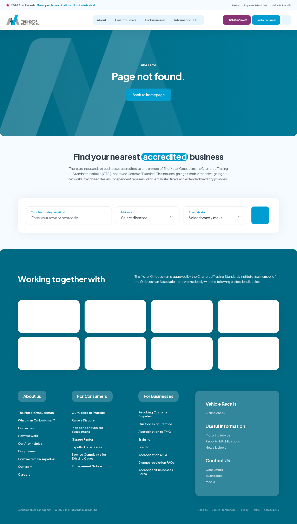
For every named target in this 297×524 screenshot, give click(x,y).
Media (210, 482)
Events (143, 447)
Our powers (27, 451)
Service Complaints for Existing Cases (89, 456)
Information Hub (186, 20)
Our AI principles (30, 443)
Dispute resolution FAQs (156, 462)
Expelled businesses (87, 447)
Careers (24, 474)
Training (144, 439)
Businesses (214, 475)
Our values (26, 428)
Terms (256, 509)
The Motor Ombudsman (36, 412)
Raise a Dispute (83, 420)
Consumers (214, 469)
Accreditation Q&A (152, 455)
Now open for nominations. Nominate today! (66, 5)
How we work (28, 436)
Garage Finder (82, 439)
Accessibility (271, 509)
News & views (216, 447)
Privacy (244, 509)
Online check (215, 413)
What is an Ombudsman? (36, 420)
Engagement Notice (87, 466)
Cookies (202, 509)
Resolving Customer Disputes (153, 414)
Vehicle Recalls (281, 5)
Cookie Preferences (224, 509)
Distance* (127, 212)
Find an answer (237, 20)
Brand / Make (197, 212)
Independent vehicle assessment (87, 430)
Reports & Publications (223, 441)
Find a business (266, 20)
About (101, 20)
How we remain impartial (36, 459)
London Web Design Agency (34, 509)
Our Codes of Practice (89, 412)
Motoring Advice (218, 435)
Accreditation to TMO (154, 431)
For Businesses (155, 20)
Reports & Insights (256, 5)
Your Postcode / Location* (48, 212)
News (236, 5)
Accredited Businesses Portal (155, 472)
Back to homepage (148, 94)
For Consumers (125, 20)
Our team (25, 466)
